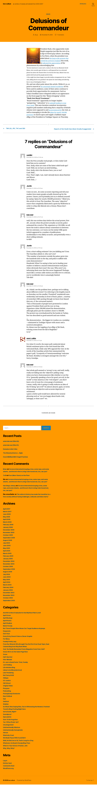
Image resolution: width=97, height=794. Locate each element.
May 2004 (7, 589)
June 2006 (7, 524)
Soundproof (7, 724)
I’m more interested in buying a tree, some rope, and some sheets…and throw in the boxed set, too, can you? (26, 473)
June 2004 (7, 586)
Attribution (83, 4)
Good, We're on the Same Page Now (16, 661)
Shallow (6, 713)
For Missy (6, 648)
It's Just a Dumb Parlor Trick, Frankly (17, 672)
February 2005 (8, 565)
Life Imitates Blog (9, 677)
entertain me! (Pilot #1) (11, 447)
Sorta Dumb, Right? (10, 721)
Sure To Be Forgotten (11, 729)
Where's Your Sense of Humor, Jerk (16, 755)
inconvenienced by (56, 110)
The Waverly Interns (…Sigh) (14, 455)
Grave (48, 14)
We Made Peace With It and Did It (15, 747)
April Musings (8, 627)
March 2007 (7, 521)
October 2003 (8, 607)
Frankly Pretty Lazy (10, 651)
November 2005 (9, 542)
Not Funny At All (9, 685)
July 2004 (7, 584)
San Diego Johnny (10, 493)
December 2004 (9, 571)
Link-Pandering (9, 682)
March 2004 (7, 594)
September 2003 (9, 610)
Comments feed (9, 775)
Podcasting (7, 700)
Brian (5, 471)
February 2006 (8, 534)
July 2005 (7, 552)
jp (36, 35)
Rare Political (8, 706)
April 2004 (7, 592)
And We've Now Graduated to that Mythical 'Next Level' (24, 622)
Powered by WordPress (24, 790)
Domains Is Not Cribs (11, 451)
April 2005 (7, 560)
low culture (7, 4)
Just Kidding (8, 674)
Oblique (6, 687)
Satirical (6, 711)
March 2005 (7, 563)
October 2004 (8, 576)
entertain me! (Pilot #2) (12, 443)
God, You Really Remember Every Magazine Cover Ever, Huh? (26, 658)
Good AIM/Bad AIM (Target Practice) (17, 459)
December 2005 (9, 539)
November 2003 (9, 605)
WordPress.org (9, 778)
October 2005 (8, 544)
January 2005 (8, 568)
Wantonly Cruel (9, 745)
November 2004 (9, 573)
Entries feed (7, 773)
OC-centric (7, 690)
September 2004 (9, 579)
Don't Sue (6, 643)
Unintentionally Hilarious (12, 737)
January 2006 (8, 537)
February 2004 (8, 597)
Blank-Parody (8, 635)
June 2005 (7, 555)
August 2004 (8, 581)
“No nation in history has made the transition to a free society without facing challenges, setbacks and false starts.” (26, 503)
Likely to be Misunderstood (13, 679)
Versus (5, 742)
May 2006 (7, 526)
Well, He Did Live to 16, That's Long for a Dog (20, 750)
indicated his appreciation (57, 63)
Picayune (6, 698)
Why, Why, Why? (9, 758)
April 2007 (7, 518)
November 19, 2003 (47, 35)
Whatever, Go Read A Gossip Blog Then (18, 752)
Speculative (7, 726)
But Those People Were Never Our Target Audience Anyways (26, 638)
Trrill (5, 480)
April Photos (7, 630)
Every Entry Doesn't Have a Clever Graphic (19, 646)
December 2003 (9, 602)
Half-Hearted (8, 666)
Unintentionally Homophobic (13, 739)
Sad (4, 708)
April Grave (7, 625)
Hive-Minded (8, 669)
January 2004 (8, 599)
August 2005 (8, 550)
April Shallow (8, 633)
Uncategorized (8, 734)
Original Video (8, 695)
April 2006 (7, 529)
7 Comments (60, 35)
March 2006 (7, 531)
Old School (7, 693)
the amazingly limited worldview (53, 87)
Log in (5, 770)
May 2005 (7, 558)
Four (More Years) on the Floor (20, 480)
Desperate (7, 640)
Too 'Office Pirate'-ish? (11, 732)
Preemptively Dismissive (12, 703)
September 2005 (9, 547)
